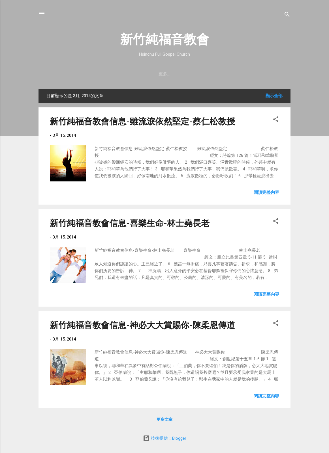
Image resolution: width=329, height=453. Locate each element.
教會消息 (143, 74)
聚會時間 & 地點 (109, 74)
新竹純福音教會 (164, 39)
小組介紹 (253, 74)
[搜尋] (287, 15)
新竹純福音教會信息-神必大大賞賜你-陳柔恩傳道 (142, 325)
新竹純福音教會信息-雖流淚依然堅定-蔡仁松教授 (142, 121)
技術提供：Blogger (164, 438)
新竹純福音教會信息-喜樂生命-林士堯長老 (130, 223)
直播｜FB (199, 74)
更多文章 (164, 419)
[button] (275, 120)
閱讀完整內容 (266, 192)
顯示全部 (274, 95)
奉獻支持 (226, 74)
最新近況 (171, 74)
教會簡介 (75, 74)
